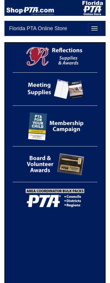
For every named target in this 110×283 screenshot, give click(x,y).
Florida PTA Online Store (38, 28)
